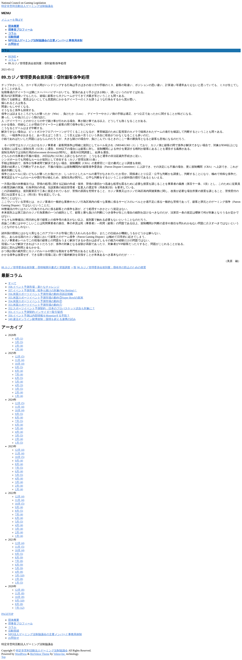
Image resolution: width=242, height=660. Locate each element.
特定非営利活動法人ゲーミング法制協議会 (27, 6)
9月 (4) (19, 460)
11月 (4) (19, 360)
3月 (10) (19, 575)
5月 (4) (19, 381)
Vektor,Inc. (59, 653)
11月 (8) (19, 593)
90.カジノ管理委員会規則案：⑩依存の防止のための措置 (111, 267)
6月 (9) (19, 564)
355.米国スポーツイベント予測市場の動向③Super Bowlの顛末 (45, 297)
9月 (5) (19, 367)
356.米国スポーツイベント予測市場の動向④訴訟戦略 (40, 294)
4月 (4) (19, 431)
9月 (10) (19, 600)
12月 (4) (19, 449)
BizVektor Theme (39, 653)
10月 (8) (19, 597)
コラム (12, 627)
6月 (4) (19, 424)
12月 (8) (19, 589)
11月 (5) (19, 546)
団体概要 (13, 619)
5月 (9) (19, 568)
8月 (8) (19, 604)
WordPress (21, 653)
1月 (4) (19, 349)
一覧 (73, 267)
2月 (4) (19, 345)
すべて (12, 283)
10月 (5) (19, 457)
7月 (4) (19, 374)
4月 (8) (19, 571)
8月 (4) (19, 370)
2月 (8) (19, 579)
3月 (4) (19, 482)
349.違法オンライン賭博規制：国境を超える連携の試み (42, 319)
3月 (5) (19, 342)
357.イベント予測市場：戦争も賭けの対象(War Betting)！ (42, 290)
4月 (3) (19, 385)
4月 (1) (19, 338)
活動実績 (13, 630)
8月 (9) (19, 557)
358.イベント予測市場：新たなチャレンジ (33, 286)
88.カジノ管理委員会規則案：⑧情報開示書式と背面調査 (35, 267)
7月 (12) (19, 607)
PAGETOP (7, 613)
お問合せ (13, 637)
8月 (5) (19, 510)
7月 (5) (19, 421)
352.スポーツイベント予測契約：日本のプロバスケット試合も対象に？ (51, 308)
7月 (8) (19, 561)
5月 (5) (19, 475)
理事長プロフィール (20, 623)
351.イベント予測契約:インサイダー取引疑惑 (35, 312)
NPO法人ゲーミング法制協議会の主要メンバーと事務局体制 (45, 634)
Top (3, 657)
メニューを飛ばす (12, 19)
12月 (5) (19, 356)
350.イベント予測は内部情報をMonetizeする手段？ (39, 315)
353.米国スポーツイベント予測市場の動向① (35, 304)
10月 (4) (19, 363)
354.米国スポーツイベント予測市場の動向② (35, 301)
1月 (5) (19, 442)
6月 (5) (19, 378)
